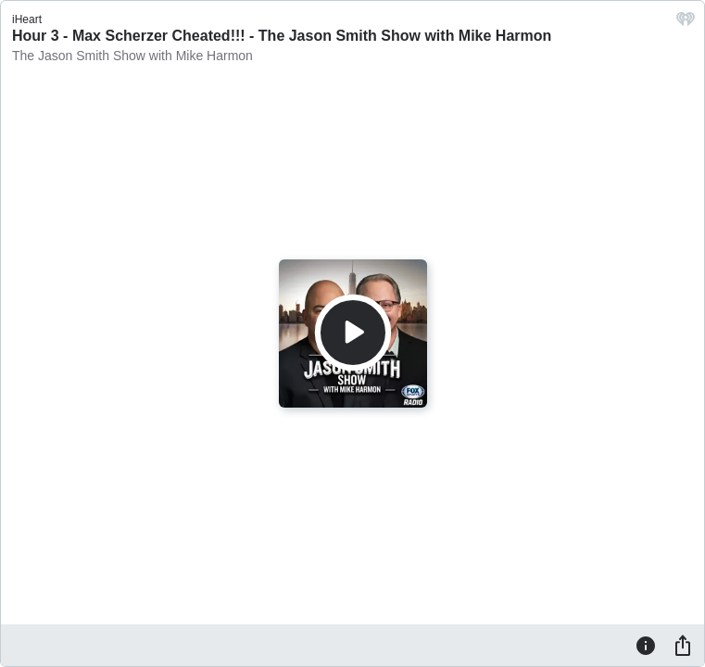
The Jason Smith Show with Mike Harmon (132, 55)
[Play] (353, 333)
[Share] (682, 644)
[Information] (645, 644)
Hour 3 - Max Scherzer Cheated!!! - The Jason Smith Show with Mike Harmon (281, 36)
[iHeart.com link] (685, 24)
